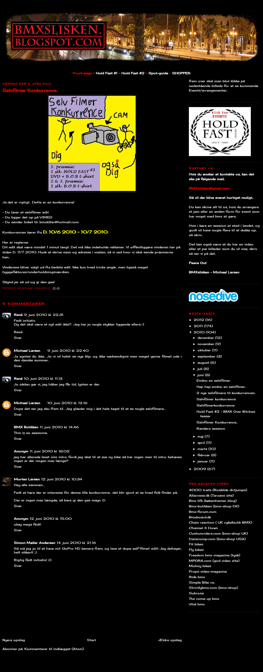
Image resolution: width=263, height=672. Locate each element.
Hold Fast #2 (132, 73)
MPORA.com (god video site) (214, 561)
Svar (18, 338)
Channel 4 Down (203, 528)
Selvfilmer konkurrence (216, 399)
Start (91, 640)
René (18, 315)
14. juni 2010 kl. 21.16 (76, 543)
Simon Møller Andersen (34, 543)
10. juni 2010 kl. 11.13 (43, 378)
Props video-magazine (208, 571)
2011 (199, 326)
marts (202, 449)
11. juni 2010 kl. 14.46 (59, 427)
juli (200, 369)
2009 (200, 469)
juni (201, 375)
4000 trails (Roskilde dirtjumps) (218, 490)
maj (201, 436)
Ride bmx (197, 577)
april (201, 442)
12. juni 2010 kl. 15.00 (51, 518)
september (207, 356)
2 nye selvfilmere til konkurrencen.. (226, 393)
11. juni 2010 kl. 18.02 (50, 451)
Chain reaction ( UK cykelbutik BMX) (220, 522)
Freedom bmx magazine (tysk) (214, 555)
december (206, 338)
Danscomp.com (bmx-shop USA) (217, 539)
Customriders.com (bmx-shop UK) (218, 533)
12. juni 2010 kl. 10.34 (61, 479)
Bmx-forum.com (202, 512)
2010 (200, 332)
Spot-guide (158, 73)
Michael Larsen (27, 350)
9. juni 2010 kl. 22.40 (68, 350)
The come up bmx (204, 599)
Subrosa (196, 593)
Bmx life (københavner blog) (212, 501)
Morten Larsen (27, 479)
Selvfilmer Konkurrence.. (30, 90)
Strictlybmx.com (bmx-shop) (213, 588)
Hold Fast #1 (106, 73)
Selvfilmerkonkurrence (216, 405)
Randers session (211, 428)
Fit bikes (196, 544)
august (203, 362)
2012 (199, 320)
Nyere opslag (13, 640)
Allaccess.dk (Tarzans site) (211, 495)
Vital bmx (197, 604)
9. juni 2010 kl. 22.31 (43, 315)
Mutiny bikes (200, 566)
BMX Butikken (26, 427)
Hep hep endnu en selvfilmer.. (222, 387)
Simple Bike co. (202, 582)
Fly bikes (196, 550)
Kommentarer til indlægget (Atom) (54, 649)
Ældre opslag (170, 640)
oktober (204, 350)
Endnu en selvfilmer (213, 380)
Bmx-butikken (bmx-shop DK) (214, 506)
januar (203, 461)
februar (204, 455)
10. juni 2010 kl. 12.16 (67, 403)
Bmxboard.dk (200, 517)
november (206, 344)
